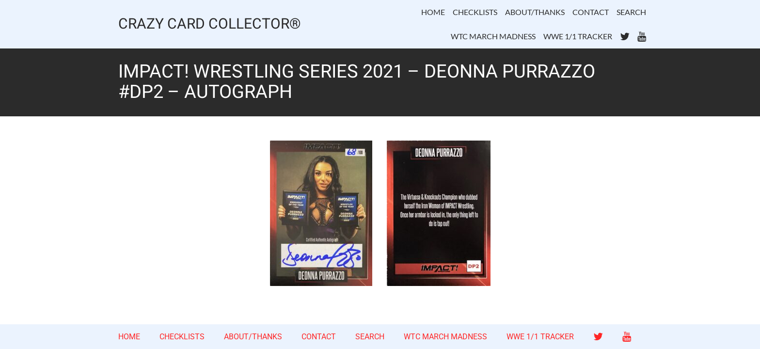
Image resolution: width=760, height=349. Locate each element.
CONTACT (590, 11)
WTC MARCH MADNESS (493, 36)
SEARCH (631, 11)
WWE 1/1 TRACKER (577, 36)
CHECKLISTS (475, 11)
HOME (433, 11)
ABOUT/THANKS (535, 11)
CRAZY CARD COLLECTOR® (209, 24)
